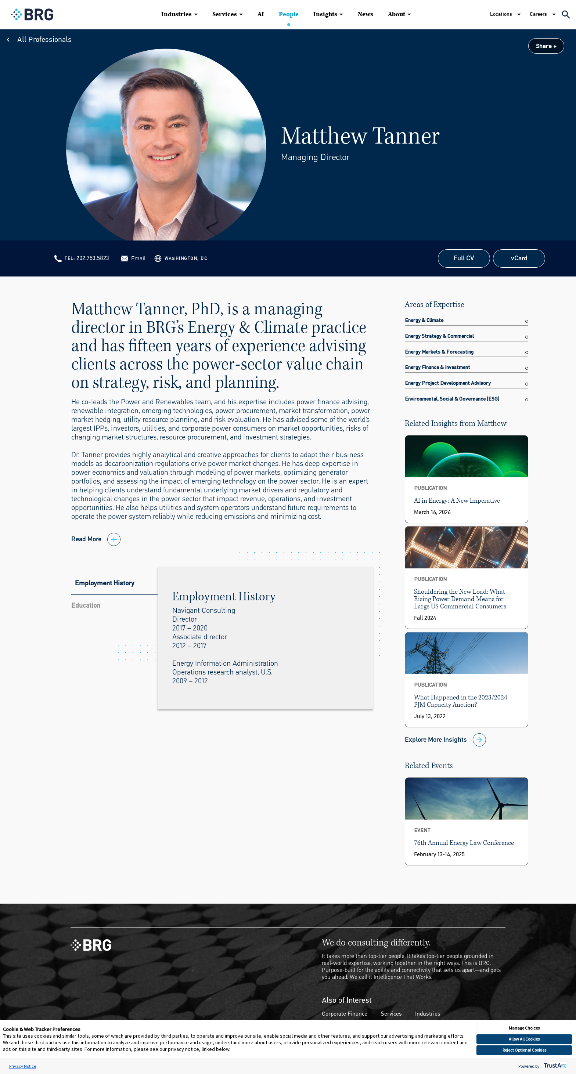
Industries (176, 14)
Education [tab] (85, 605)
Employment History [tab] (104, 583)
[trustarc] (554, 1066)
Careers (538, 14)
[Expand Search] (566, 14)
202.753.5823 (92, 258)
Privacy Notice (22, 1066)
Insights (325, 14)
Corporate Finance (344, 1013)
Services (224, 14)
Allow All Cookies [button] (524, 1039)
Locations (501, 14)
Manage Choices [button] (524, 1028)
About (396, 14)
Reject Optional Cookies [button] (524, 1050)
